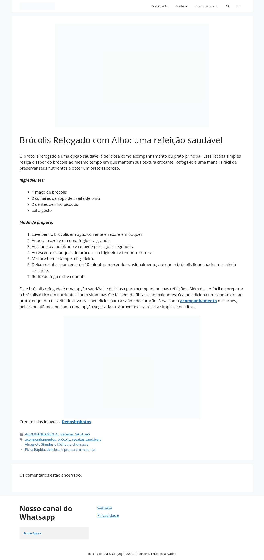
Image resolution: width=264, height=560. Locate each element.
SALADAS (82, 434)
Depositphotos (76, 421)
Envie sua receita (206, 6)
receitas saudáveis (86, 439)
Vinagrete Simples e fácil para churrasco (57, 444)
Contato (181, 6)
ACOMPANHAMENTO (42, 434)
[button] (227, 6)
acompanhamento (198, 300)
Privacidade (159, 6)
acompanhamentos (40, 439)
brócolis (64, 439)
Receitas (67, 434)
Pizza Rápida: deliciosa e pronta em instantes (60, 449)
